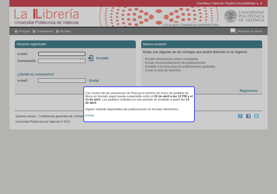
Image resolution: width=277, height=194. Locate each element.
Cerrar (89, 115)
